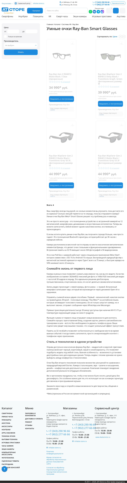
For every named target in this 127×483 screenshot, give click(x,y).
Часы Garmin (7, 446)
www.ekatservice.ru (103, 437)
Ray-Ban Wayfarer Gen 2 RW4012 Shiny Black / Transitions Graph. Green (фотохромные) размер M (110, 79)
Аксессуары (7, 426)
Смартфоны (7, 16)
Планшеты (38, 16)
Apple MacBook (8, 433)
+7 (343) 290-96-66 (85, 424)
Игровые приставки (101, 16)
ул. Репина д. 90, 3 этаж (69, 5)
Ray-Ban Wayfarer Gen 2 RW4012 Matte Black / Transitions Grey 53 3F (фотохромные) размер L (110, 161)
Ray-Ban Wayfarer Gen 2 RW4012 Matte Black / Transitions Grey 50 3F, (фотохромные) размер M (61, 161)
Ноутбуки (23, 16)
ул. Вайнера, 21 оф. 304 (69, 2)
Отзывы (28, 425)
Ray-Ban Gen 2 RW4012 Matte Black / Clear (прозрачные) (60, 76)
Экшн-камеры (80, 16)
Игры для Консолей (11, 468)
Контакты (29, 429)
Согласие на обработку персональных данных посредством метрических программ (56, 471)
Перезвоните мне (118, 3)
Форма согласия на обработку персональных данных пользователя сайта (56, 460)
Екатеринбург (9, 13)
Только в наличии (13, 36)
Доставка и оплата (34, 419)
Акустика (121, 16)
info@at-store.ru (38, 3)
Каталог (57, 24)
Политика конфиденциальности (54, 453)
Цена (6, 27)
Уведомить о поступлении (61, 99)
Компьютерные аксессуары (9, 453)
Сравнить (72, 43)
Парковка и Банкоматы (30, 414)
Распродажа (7, 464)
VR (50, 16)
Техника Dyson (8, 436)
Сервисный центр (24, 3)
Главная (50, 24)
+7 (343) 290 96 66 (101, 2)
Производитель (11, 41)
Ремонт (28, 422)
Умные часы (7, 417)
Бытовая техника (9, 439)
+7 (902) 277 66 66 (101, 4)
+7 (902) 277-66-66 (85, 428)
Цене (115, 36)
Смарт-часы (62, 16)
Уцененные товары (10, 461)
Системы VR (66, 24)
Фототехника (8, 458)
